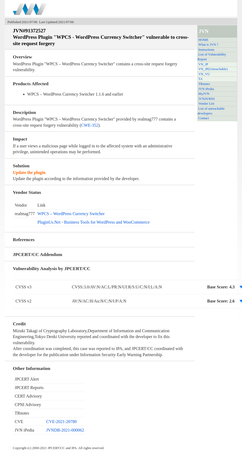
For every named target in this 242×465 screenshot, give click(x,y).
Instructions (206, 50)
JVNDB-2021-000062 (65, 430)
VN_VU (204, 74)
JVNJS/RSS (206, 99)
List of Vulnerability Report (212, 57)
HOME (203, 40)
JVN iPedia (206, 89)
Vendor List (206, 103)
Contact (203, 118)
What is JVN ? (208, 44)
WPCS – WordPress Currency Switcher (71, 213)
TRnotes (204, 84)
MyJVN (203, 94)
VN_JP (203, 64)
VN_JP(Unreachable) (213, 69)
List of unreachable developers (211, 111)
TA (200, 79)
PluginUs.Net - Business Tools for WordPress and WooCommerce (93, 222)
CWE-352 (89, 125)
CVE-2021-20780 (61, 421)
